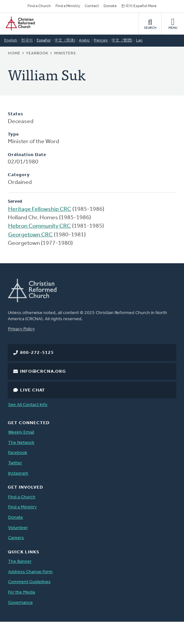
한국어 (27, 40)
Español (44, 40)
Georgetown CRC (30, 235)
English (10, 40)
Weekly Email (21, 432)
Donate (110, 6)
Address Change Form (30, 572)
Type (13, 134)
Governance (20, 602)
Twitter (15, 463)
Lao (139, 40)
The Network (21, 442)
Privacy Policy (21, 329)
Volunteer (18, 528)
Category (19, 175)
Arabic (84, 40)
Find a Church (39, 6)
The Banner (19, 561)
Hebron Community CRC (39, 226)
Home (14, 53)
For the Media (21, 592)
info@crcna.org (43, 371)
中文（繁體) (122, 40)
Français (101, 40)
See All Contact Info (27, 404)
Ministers (65, 53)
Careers (16, 538)
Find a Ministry (67, 6)
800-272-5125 (37, 352)
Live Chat (32, 390)
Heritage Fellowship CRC (39, 209)
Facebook (17, 452)
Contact (92, 6)
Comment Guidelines (29, 582)
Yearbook (37, 53)
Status (15, 114)
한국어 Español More (138, 6)
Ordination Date (27, 155)
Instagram (18, 473)
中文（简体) (65, 40)
